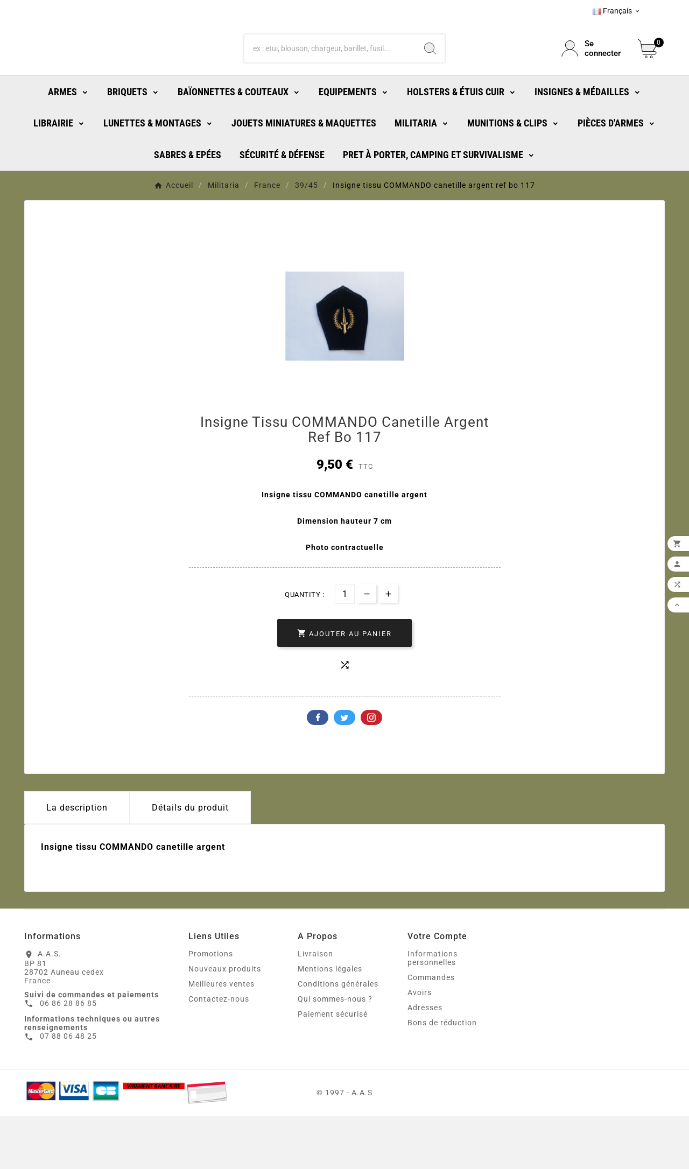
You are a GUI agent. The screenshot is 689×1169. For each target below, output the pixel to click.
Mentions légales (330, 1022)
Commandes (431, 1030)
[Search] (430, 73)
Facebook (317, 770)
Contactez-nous (218, 1052)
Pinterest (371, 770)
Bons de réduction (442, 1076)
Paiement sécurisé (333, 1067)
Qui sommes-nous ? (335, 1052)
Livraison (315, 1007)
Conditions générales (338, 1037)
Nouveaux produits (224, 1022)
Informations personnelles (432, 1011)
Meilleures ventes (221, 1037)
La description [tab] (77, 861)
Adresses (424, 1061)
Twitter (344, 770)
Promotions (210, 1007)
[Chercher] (330, 73)
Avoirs (419, 1045)
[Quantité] (345, 647)
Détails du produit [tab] (190, 861)
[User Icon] (593, 72)
